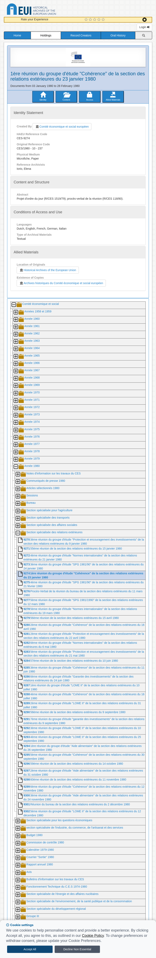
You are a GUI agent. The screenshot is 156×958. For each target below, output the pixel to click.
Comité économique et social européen (62, 127)
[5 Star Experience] (104, 19)
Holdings (45, 35)
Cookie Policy (93, 936)
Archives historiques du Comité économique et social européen (61, 283)
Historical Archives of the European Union (47, 270)
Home (17, 35)
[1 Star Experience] (86, 19)
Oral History (118, 35)
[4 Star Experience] (99, 19)
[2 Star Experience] (91, 19)
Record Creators (80, 35)
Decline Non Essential (77, 949)
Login (144, 27)
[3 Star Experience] (95, 19)
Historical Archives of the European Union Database (43, 10)
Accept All (30, 949)
